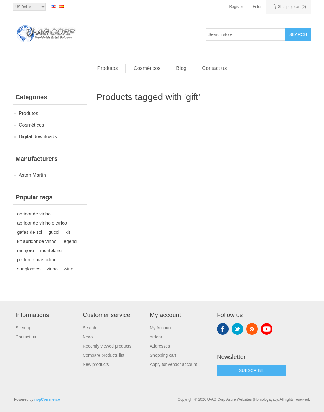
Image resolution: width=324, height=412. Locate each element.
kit (67, 232)
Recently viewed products (107, 346)
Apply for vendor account (173, 364)
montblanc (51, 250)
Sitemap (23, 327)
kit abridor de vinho (36, 241)
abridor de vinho (34, 213)
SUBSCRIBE (251, 370)
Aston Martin (32, 175)
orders (156, 336)
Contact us (214, 68)
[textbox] (245, 34)
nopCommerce (47, 399)
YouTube (266, 329)
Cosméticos (146, 68)
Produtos (107, 68)
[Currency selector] (29, 7)
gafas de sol (29, 232)
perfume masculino (36, 259)
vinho (52, 268)
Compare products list (103, 355)
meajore (25, 250)
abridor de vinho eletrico (42, 223)
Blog (181, 68)
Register (236, 7)
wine (68, 268)
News (88, 336)
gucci (54, 232)
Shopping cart (163, 355)
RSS (252, 329)
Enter (257, 7)
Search (298, 34)
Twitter (237, 329)
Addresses (160, 346)
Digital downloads (38, 136)
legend (70, 241)
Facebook (223, 329)
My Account (161, 327)
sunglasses (29, 268)
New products (96, 364)
